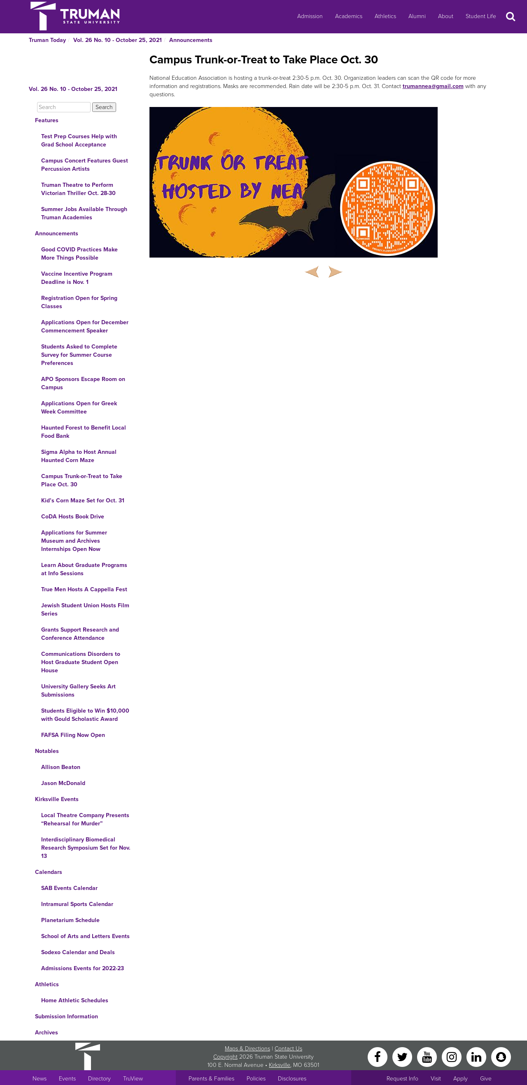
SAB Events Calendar (69, 888)
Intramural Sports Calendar (77, 904)
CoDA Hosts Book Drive (72, 516)
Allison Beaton (60, 767)
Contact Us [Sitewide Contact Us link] (288, 1048)
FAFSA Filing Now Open (73, 735)
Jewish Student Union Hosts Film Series (85, 609)
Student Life (481, 16)
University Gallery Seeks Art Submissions (78, 690)
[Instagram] (452, 1056)
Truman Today (47, 40)
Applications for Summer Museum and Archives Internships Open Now (74, 541)
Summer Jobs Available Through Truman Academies (84, 213)
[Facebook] (378, 1056)
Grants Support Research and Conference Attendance (80, 633)
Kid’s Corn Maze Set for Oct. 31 (82, 500)
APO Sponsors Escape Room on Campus (83, 383)
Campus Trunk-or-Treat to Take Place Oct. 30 (81, 480)
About (445, 16)
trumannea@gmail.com (433, 86)
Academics (348, 16)
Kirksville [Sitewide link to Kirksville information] (279, 1065)
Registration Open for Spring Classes (79, 302)
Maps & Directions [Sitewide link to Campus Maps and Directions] (247, 1048)
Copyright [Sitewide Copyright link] (225, 1056)
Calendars (48, 872)
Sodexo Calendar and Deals (78, 952)
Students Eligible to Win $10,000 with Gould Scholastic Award (85, 715)
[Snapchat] (501, 1056)
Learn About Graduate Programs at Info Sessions (84, 569)
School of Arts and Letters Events (85, 936)
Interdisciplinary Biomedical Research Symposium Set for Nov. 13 (86, 848)
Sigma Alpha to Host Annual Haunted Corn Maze (79, 456)
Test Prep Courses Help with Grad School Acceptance (79, 140)
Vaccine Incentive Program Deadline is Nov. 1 (76, 278)
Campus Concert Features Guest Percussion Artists (84, 164)
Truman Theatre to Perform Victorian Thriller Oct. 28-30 (78, 189)
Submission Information (66, 1016)
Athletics (385, 16)
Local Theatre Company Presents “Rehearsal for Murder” (85, 819)
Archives (46, 1032)
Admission (310, 16)
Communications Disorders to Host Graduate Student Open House (80, 662)
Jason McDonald (63, 783)
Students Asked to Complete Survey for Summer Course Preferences (79, 355)
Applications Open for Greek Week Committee (79, 407)
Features (46, 120)
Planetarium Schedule (70, 920)
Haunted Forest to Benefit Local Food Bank (83, 431)
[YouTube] (427, 1056)
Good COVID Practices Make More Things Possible (79, 253)
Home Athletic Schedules (74, 1000)
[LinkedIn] (477, 1056)
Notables (47, 751)
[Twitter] (403, 1056)
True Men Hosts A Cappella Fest (84, 589)
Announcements (190, 40)
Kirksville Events (57, 799)
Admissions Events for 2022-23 (82, 968)
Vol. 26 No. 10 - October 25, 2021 (117, 40)
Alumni (417, 16)
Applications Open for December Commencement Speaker (84, 326)
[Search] (64, 107)
